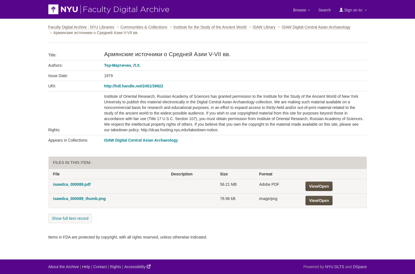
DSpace (360, 267)
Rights (115, 267)
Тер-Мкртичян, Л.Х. (122, 65)
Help (86, 267)
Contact (100, 267)
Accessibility (137, 266)
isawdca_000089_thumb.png (79, 198)
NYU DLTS (334, 267)
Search (324, 10)
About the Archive (63, 267)
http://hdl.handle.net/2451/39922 (133, 86)
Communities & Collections (143, 27)
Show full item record (70, 218)
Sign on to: (353, 10)
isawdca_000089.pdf (72, 184)
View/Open (319, 186)
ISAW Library (264, 27)
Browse (301, 10)
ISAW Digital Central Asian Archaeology (316, 27)
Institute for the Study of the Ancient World (209, 27)
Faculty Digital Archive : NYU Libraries (81, 27)
